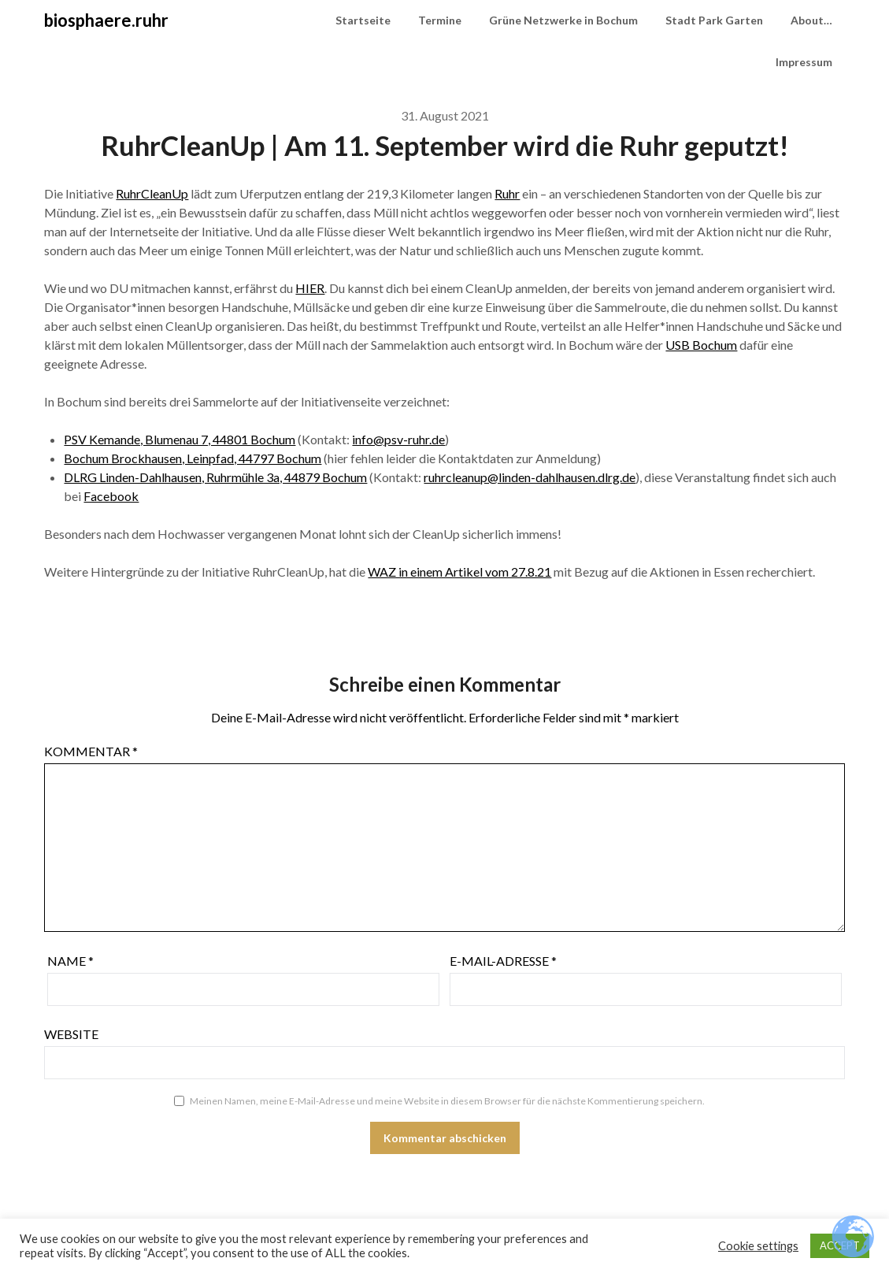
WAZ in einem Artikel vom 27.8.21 (459, 571)
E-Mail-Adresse (503, 960)
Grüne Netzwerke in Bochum (563, 20)
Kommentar (91, 751)
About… (811, 20)
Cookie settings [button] (758, 1246)
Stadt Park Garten (714, 20)
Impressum (804, 62)
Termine (439, 20)
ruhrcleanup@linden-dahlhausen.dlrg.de (529, 476)
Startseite (363, 20)
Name (70, 960)
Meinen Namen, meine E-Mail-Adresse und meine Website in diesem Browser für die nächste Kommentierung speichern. (447, 1101)
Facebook (111, 495)
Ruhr (507, 193)
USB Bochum (701, 344)
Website (71, 1033)
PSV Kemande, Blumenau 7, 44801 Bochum (179, 439)
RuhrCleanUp (152, 193)
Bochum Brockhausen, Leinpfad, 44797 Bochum (192, 458)
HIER (309, 287)
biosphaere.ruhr (106, 20)
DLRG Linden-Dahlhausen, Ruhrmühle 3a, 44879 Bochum (215, 476)
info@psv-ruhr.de (398, 439)
